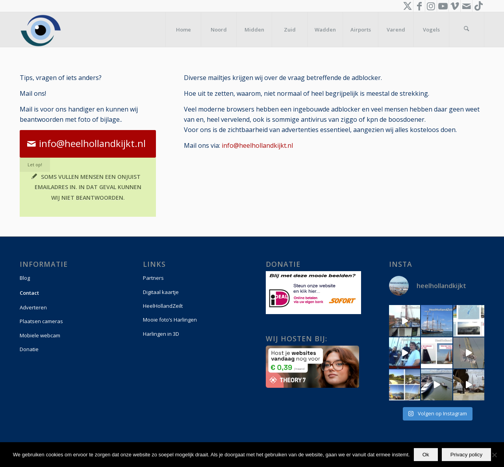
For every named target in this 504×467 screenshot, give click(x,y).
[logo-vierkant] (41, 29)
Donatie (29, 349)
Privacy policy (466, 455)
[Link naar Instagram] (431, 6)
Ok (425, 455)
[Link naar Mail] (466, 6)
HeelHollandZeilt (163, 305)
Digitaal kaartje (161, 292)
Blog (25, 277)
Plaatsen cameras (41, 321)
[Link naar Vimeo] (454, 6)
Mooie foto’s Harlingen (170, 319)
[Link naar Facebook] (419, 6)
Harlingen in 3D (161, 333)
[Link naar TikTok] (478, 6)
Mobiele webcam (40, 335)
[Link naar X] (407, 6)
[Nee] (494, 455)
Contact (29, 292)
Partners (153, 277)
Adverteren (33, 307)
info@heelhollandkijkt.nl (257, 145)
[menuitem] (183, 29)
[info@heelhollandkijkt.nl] (88, 144)
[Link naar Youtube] (442, 6)
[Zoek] (466, 29)
